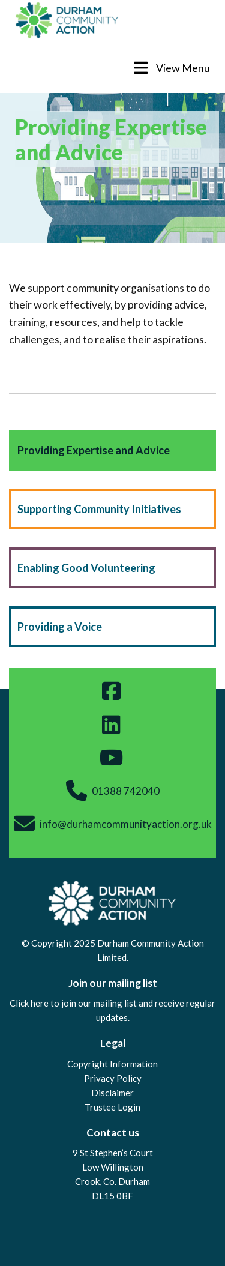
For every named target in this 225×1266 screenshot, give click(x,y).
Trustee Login (112, 1107)
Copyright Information (112, 1063)
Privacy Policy (113, 1078)
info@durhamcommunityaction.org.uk (126, 824)
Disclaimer (112, 1092)
